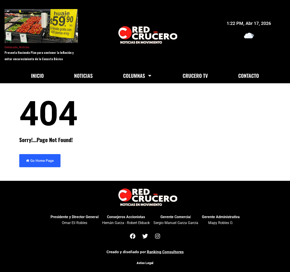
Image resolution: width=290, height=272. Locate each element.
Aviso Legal (145, 263)
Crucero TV (195, 75)
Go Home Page (40, 161)
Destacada (11, 47)
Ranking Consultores (165, 252)
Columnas (137, 75)
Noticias (24, 47)
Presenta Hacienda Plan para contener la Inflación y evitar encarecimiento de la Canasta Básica (39, 55)
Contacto (248, 75)
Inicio (37, 75)
